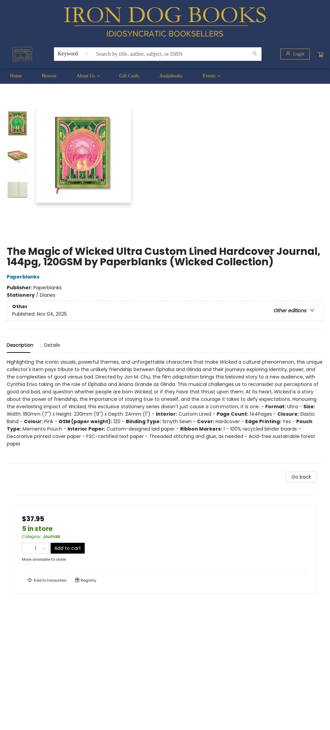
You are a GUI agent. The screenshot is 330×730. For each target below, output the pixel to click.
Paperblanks (24, 276)
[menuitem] (16, 76)
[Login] (295, 54)
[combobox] (73, 53)
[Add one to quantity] (44, 548)
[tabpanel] (165, 410)
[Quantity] (35, 548)
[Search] (255, 54)
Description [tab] (20, 345)
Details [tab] (52, 345)
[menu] (165, 76)
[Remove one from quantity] (26, 548)
